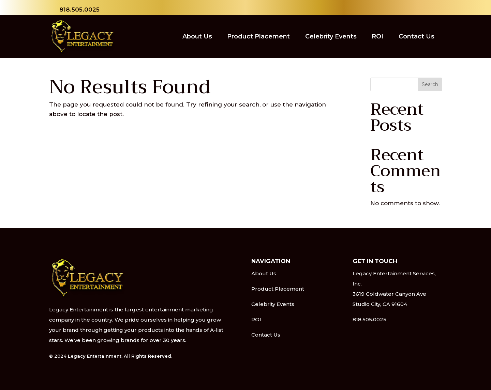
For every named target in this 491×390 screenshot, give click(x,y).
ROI (377, 36)
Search (430, 84)
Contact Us (416, 36)
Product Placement (258, 36)
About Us (197, 36)
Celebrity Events (331, 36)
